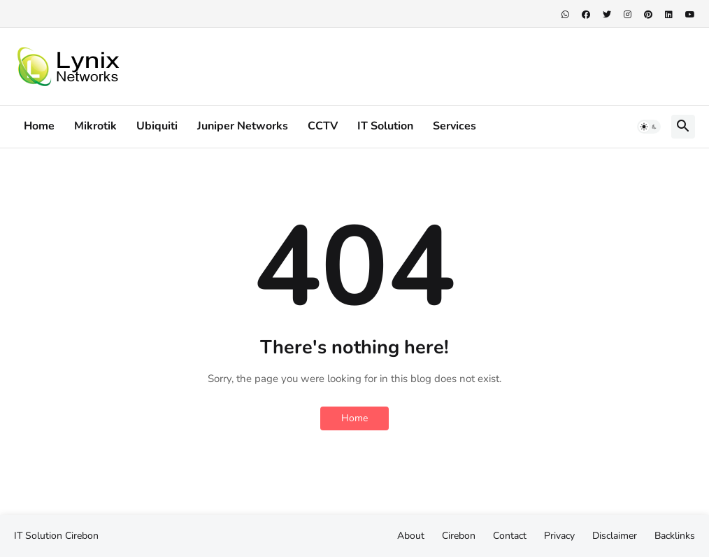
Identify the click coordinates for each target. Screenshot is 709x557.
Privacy (559, 535)
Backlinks (674, 535)
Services (454, 126)
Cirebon (82, 535)
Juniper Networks (242, 126)
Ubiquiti (157, 126)
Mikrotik (95, 126)
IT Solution (385, 126)
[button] (649, 127)
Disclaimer (614, 535)
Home (39, 126)
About (410, 535)
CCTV (323, 126)
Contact (510, 535)
